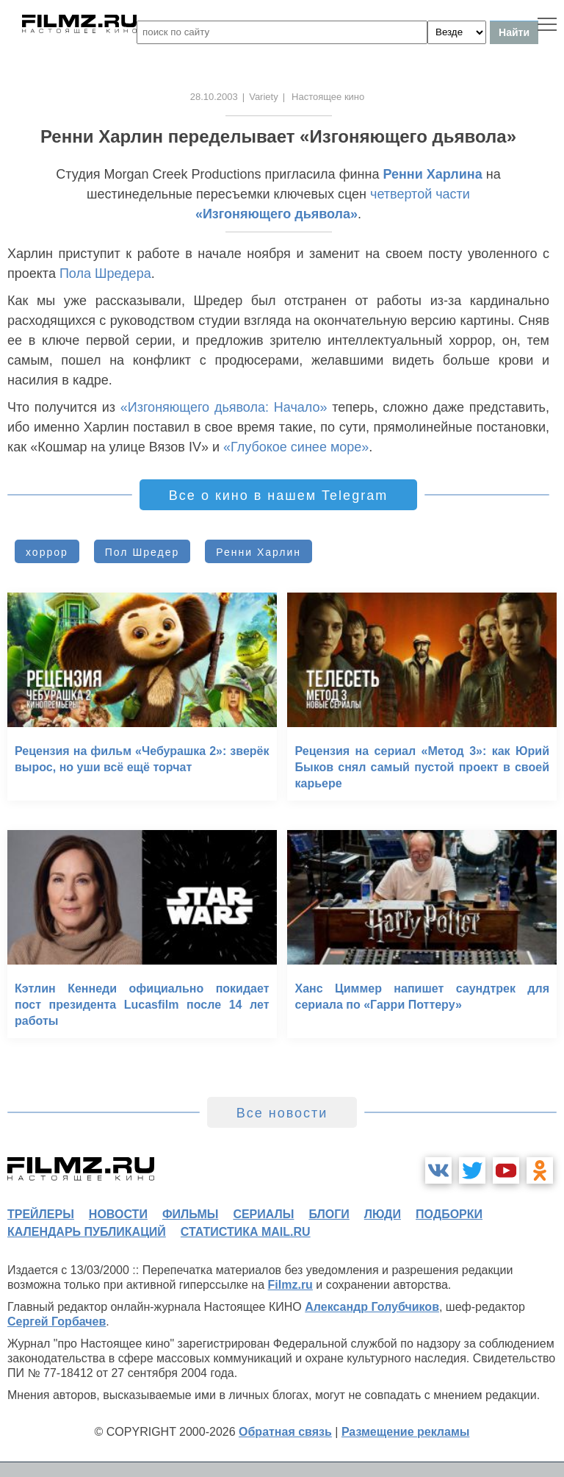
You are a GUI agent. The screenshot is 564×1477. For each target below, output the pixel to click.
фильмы (190, 1214)
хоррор (47, 552)
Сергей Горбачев (56, 1321)
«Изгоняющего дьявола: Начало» (224, 407)
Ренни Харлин (258, 552)
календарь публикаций (86, 1232)
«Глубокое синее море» (296, 447)
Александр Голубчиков (372, 1307)
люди (382, 1214)
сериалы (263, 1214)
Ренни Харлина (432, 174)
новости (118, 1214)
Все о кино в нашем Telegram (278, 495)
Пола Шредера (105, 273)
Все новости (282, 1113)
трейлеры (40, 1214)
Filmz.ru (290, 1284)
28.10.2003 (214, 96)
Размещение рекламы (405, 1432)
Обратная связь (285, 1432)
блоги (328, 1214)
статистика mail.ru (246, 1232)
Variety (263, 96)
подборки (449, 1214)
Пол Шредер (142, 552)
